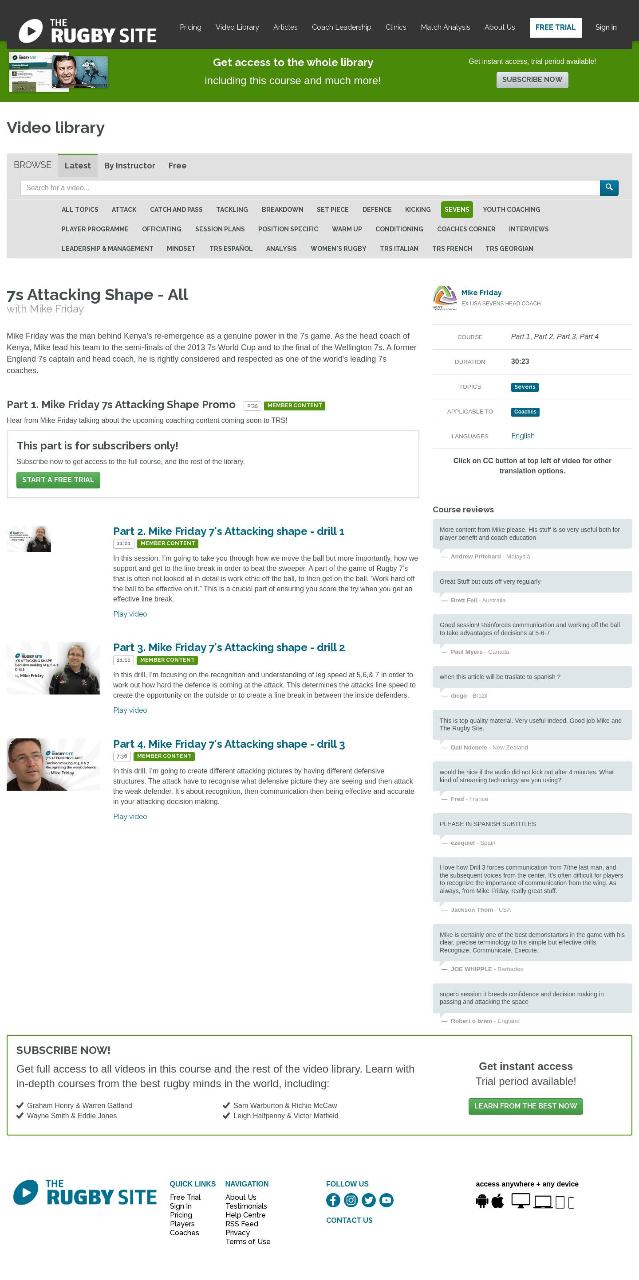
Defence (377, 209)
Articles (285, 27)
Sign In (181, 1206)
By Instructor (129, 165)
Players (182, 1224)
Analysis (281, 248)
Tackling (232, 209)
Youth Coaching (511, 209)
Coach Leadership (341, 27)
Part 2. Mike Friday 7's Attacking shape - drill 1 (229, 531)
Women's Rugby (339, 248)
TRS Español (231, 248)
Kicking (418, 209)
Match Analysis (445, 27)
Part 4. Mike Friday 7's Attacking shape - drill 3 (229, 744)
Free (178, 165)
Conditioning (399, 229)
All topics (80, 209)
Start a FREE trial (58, 480)
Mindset (181, 248)
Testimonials (243, 1206)
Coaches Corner (466, 229)
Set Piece (333, 209)
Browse (32, 165)
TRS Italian (399, 248)
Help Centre (243, 1215)
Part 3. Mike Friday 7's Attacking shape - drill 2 (229, 647)
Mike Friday (482, 293)
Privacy (237, 1233)
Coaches (184, 1233)
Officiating (161, 229)
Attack (124, 209)
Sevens (457, 209)
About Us (500, 27)
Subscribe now (532, 79)
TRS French (452, 248)
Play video (130, 614)
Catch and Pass (176, 209)
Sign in (606, 27)
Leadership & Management (108, 248)
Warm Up (347, 229)
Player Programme (95, 229)
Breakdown (283, 209)
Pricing (190, 27)
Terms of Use (243, 1241)
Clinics (396, 27)
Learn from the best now (525, 1106)
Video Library (237, 27)
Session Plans (220, 229)
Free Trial (556, 27)
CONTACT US (349, 1220)
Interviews (529, 229)
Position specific (288, 229)
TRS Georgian (509, 248)
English (523, 436)
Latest (78, 165)
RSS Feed (242, 1224)
